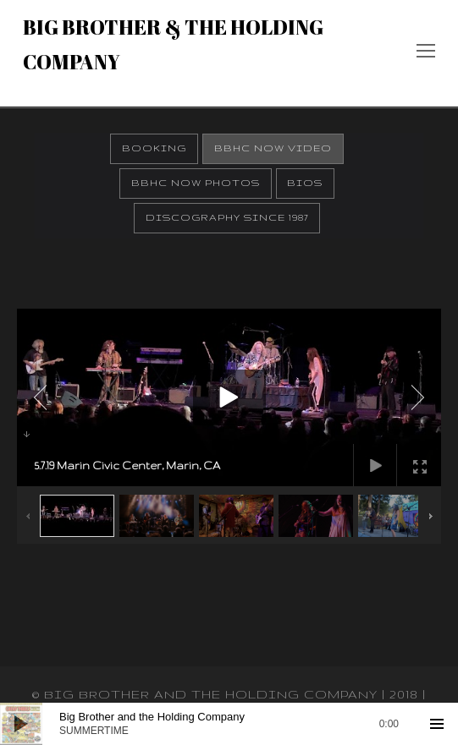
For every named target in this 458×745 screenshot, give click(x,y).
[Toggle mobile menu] (426, 53)
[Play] (21, 723)
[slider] (229, 724)
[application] (229, 724)
